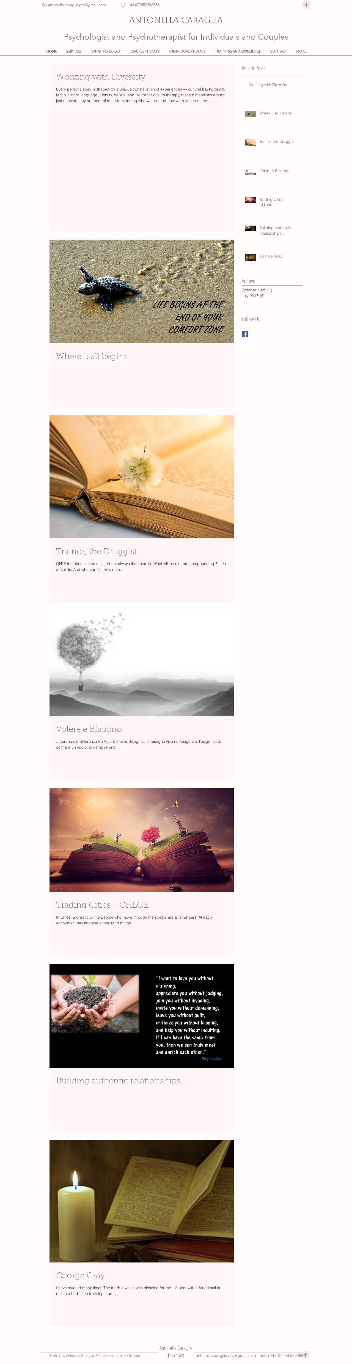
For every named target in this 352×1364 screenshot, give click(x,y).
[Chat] (123, 5)
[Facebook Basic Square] (245, 334)
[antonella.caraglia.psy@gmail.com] (83, 5)
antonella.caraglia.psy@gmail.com (226, 1355)
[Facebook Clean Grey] (306, 5)
